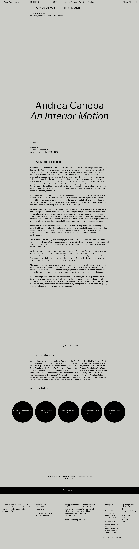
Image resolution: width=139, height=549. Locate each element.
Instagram (109, 505)
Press (124, 517)
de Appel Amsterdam (10, 2)
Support (125, 519)
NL (130, 2)
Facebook (109, 507)
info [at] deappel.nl (43, 515)
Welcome (126, 515)
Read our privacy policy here (76, 519)
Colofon (125, 522)
